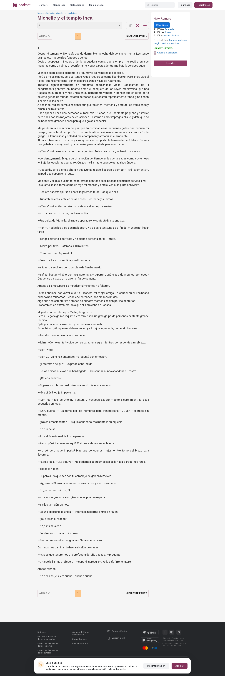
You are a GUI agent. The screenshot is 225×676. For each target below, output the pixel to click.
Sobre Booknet (79, 639)
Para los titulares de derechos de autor (47, 637)
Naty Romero (162, 18)
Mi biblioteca (96, 5)
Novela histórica (171, 35)
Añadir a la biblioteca (167, 52)
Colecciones (77, 5)
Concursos (59, 5)
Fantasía (50, 13)
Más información (156, 666)
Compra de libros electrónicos (80, 633)
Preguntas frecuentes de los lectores (48, 644)
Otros (168, 32)
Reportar (170, 63)
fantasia (173, 40)
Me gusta (162, 25)
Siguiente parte (136, 36)
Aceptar (179, 666)
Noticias (41, 632)
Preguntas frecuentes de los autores (48, 651)
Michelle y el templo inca (66, 13)
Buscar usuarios (80, 643)
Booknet (41, 13)
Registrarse (203, 5)
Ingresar (185, 5)
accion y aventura (170, 43)
